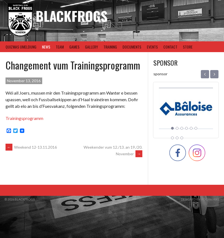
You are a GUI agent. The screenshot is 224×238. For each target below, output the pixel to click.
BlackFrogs (71, 16)
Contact (170, 47)
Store (188, 47)
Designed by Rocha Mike (200, 199)
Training (110, 47)
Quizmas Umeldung (21, 47)
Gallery (91, 47)
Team (60, 47)
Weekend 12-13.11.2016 (31, 147)
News (46, 47)
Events (152, 47)
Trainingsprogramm (24, 118)
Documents (131, 47)
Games (74, 47)
